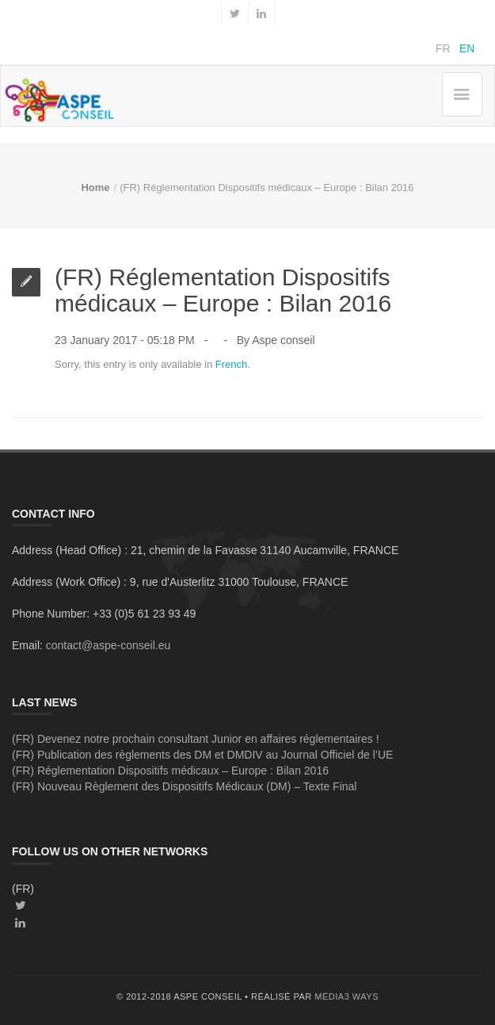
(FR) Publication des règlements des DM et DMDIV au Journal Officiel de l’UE (202, 754)
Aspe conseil (283, 340)
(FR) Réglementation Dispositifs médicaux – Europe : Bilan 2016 (170, 770)
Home (95, 187)
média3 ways (346, 996)
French (231, 364)
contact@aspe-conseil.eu (108, 645)
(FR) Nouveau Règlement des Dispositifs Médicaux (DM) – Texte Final (184, 786)
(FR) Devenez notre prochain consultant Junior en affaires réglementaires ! (195, 738)
